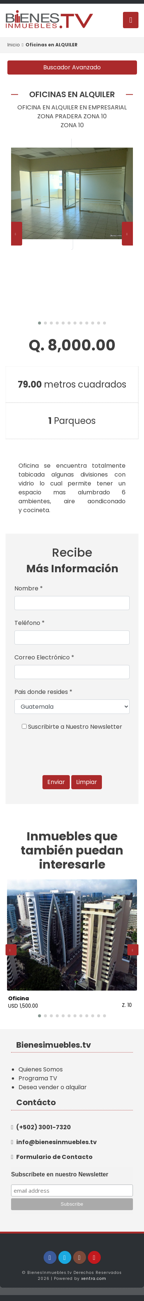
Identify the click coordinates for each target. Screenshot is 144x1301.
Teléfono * (29, 623)
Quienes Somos (40, 1069)
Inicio (13, 45)
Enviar (56, 782)
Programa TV (37, 1078)
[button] (39, 323)
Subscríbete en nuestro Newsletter (59, 1174)
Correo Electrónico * (44, 657)
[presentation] (16, 234)
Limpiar (86, 782)
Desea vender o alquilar (52, 1087)
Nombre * (28, 588)
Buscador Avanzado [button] (72, 67)
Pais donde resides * (43, 692)
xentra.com (93, 1278)
